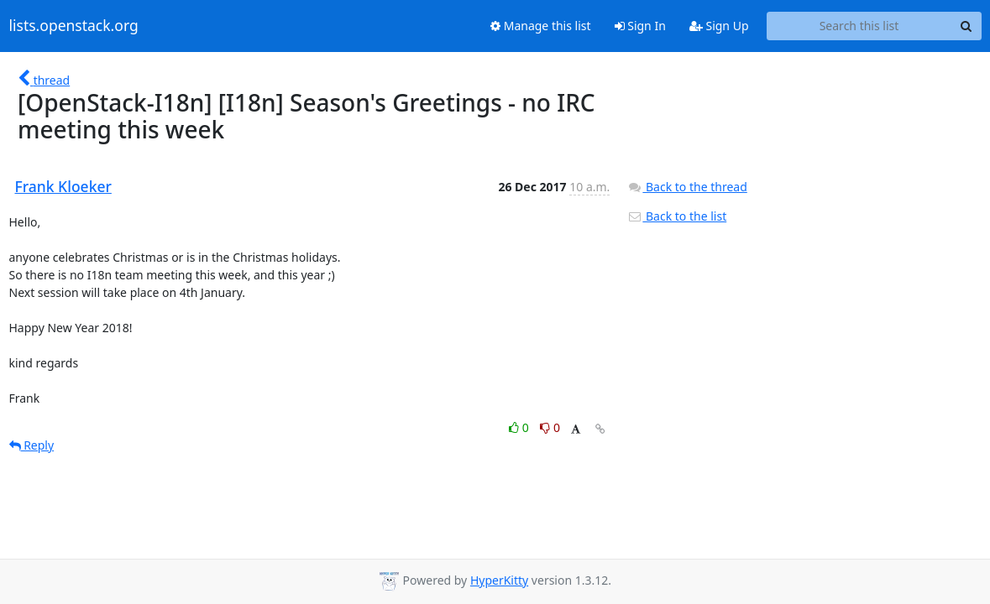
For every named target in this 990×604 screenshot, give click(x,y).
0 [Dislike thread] (550, 427)
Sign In (640, 26)
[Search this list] (859, 26)
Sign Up (719, 26)
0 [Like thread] (520, 427)
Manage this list (540, 26)
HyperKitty (499, 580)
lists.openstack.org (74, 26)
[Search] (966, 26)
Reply (32, 445)
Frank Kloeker (63, 186)
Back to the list (676, 216)
